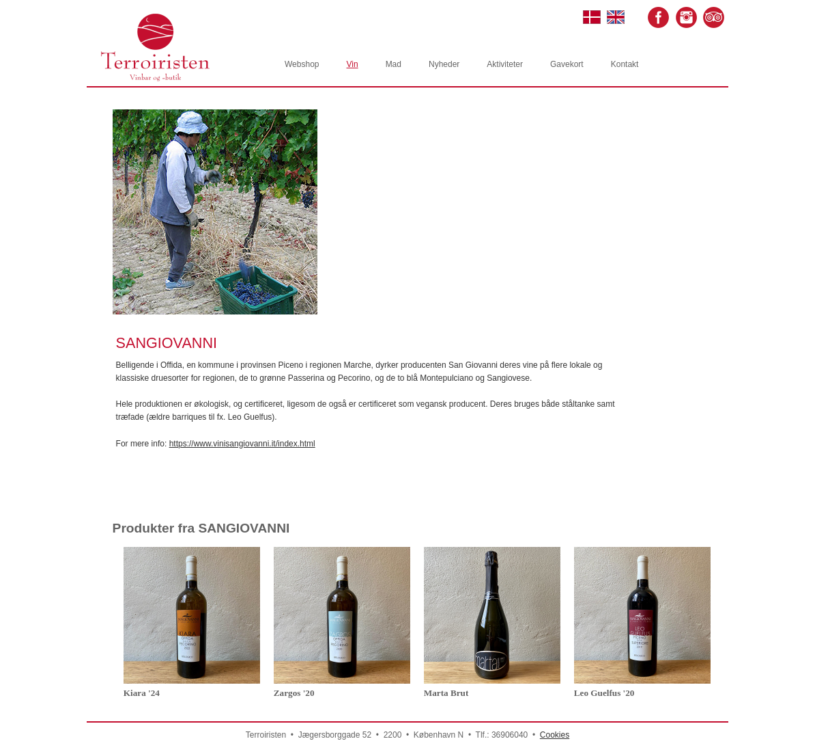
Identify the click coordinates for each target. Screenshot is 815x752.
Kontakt (625, 64)
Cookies (554, 735)
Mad (393, 64)
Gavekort (567, 64)
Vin (352, 64)
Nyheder (444, 64)
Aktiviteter (505, 64)
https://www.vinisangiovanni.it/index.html (242, 443)
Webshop (302, 64)
